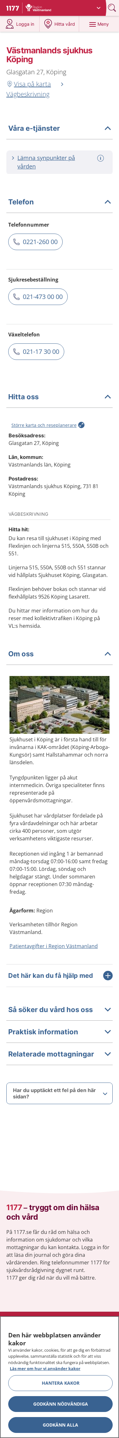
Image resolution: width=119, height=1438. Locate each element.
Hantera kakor (60, 1383)
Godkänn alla (60, 1425)
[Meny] (99, 24)
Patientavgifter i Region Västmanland (53, 946)
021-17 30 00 (41, 351)
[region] (59, 1377)
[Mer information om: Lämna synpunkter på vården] (101, 158)
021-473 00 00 (43, 296)
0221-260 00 (40, 241)
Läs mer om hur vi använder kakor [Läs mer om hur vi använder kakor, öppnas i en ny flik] (45, 1368)
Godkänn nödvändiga (60, 1404)
